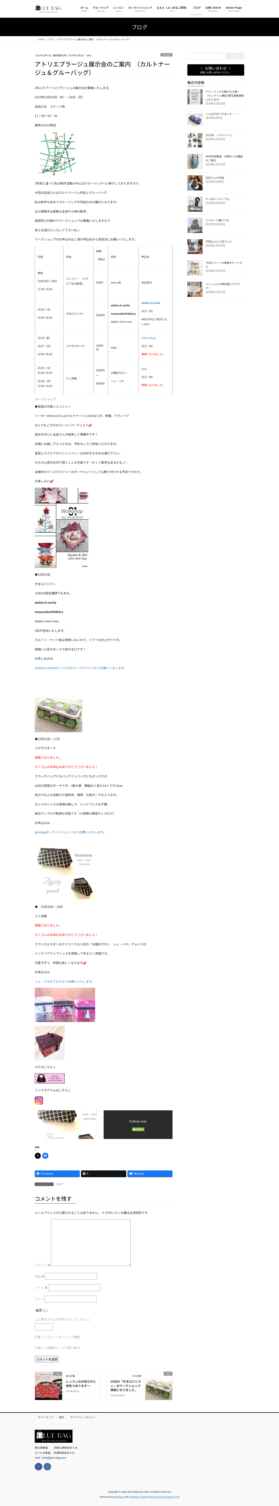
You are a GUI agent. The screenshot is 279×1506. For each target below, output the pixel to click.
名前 (40, 1276)
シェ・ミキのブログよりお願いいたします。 (65, 981)
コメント (43, 1265)
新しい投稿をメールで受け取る (59, 1347)
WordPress (118, 1496)
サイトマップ (45, 1417)
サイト (39, 1299)
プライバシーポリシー (83, 1417)
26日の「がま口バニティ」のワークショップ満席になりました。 (125, 1385)
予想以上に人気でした (219, 241)
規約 (61, 1417)
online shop (148, 338)
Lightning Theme (138, 1496)
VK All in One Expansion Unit (165, 1496)
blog (144, 369)
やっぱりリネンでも (217, 199)
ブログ (166, 55)
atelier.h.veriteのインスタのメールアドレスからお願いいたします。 (81, 668)
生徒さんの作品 (215, 177)
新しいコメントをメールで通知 (59, 1337)
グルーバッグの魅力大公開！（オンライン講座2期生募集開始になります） (225, 95)
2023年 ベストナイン (219, 135)
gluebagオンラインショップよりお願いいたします (69, 832)
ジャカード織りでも (217, 220)
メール (41, 1287)
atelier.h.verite (150, 303)
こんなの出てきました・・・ (223, 114)
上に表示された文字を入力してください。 (63, 1319)
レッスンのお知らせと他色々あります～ (81, 1383)
